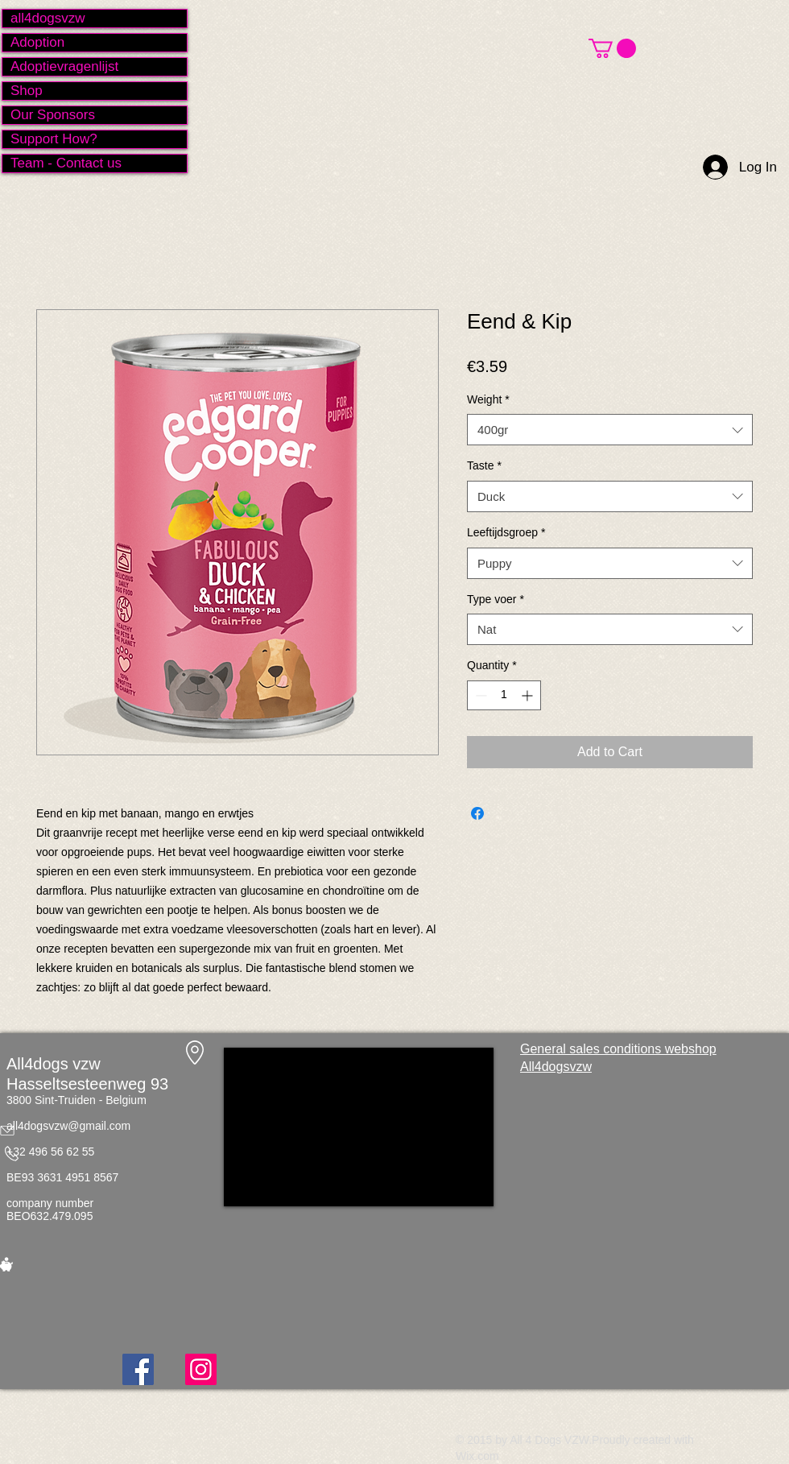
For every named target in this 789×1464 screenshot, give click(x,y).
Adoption (37, 42)
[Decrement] (479, 695)
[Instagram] (201, 1369)
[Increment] (528, 695)
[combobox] (610, 429)
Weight (488, 399)
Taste (484, 465)
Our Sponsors (52, 114)
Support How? (53, 139)
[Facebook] (138, 1369)
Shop (26, 90)
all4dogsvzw (47, 18)
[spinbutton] (504, 695)
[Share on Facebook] (477, 813)
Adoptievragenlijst (64, 66)
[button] (612, 48)
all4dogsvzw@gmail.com (68, 1125)
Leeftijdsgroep (506, 532)
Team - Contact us (66, 163)
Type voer (495, 599)
